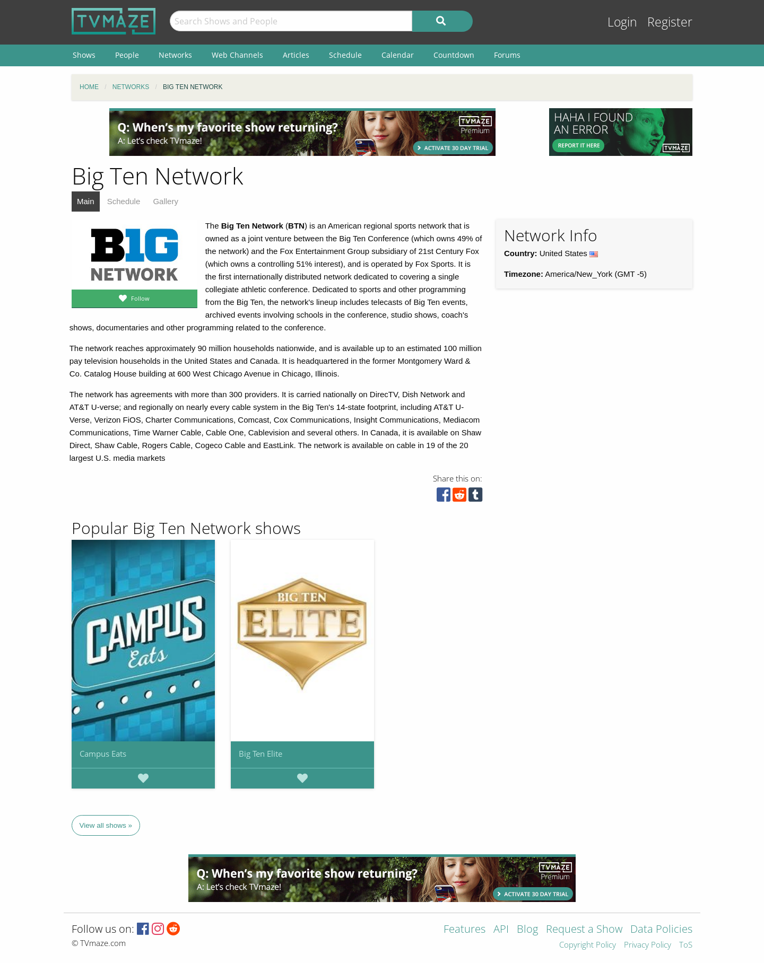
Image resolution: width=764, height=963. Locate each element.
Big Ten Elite (260, 753)
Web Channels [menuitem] (237, 55)
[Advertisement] (302, 132)
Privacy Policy (647, 945)
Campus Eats (103, 753)
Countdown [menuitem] (453, 55)
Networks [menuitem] (175, 55)
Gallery (165, 201)
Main (85, 201)
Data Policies (661, 930)
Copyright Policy (587, 945)
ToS (685, 945)
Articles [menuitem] (296, 55)
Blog (527, 930)
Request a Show (584, 930)
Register (669, 22)
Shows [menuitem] (84, 55)
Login (622, 22)
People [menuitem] (127, 55)
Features (464, 930)
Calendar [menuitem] (397, 55)
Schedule (124, 201)
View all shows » (106, 825)
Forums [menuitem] (507, 55)
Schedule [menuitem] (345, 55)
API (501, 930)
